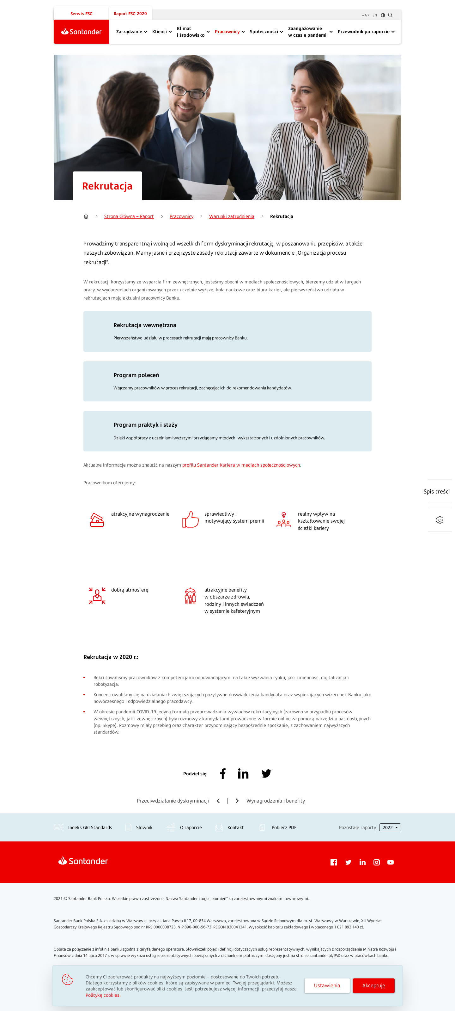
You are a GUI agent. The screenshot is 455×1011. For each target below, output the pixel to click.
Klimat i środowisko (191, 31)
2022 (388, 827)
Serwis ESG (81, 13)
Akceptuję (373, 985)
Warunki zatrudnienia (231, 216)
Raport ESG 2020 (130, 13)
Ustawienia (327, 985)
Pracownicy (227, 31)
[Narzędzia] (440, 520)
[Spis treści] (437, 491)
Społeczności (264, 31)
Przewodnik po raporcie (364, 31)
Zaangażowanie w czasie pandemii (308, 31)
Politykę (102, 995)
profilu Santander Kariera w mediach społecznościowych (241, 465)
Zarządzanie (129, 31)
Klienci (159, 31)
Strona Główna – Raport (129, 216)
